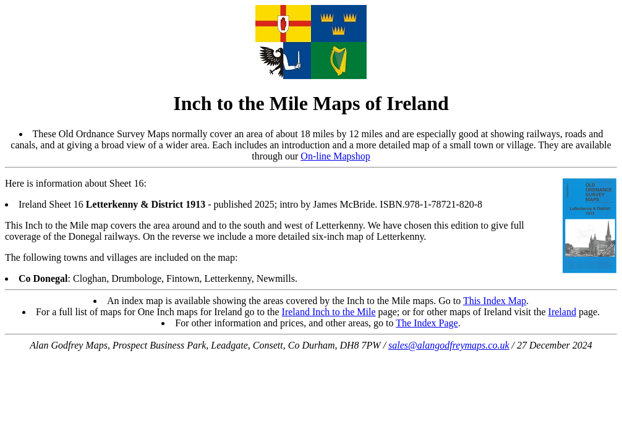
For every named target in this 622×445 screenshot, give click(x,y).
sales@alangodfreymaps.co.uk (448, 345)
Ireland (562, 312)
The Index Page (427, 323)
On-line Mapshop (335, 156)
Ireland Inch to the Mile (329, 312)
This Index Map (494, 300)
